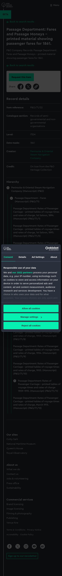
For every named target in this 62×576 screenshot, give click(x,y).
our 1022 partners (22, 272)
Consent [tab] (8, 257)
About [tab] (53, 257)
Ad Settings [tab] (38, 257)
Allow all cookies (31, 308)
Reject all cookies (31, 325)
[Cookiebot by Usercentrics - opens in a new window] (45, 249)
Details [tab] (22, 257)
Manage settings (31, 317)
